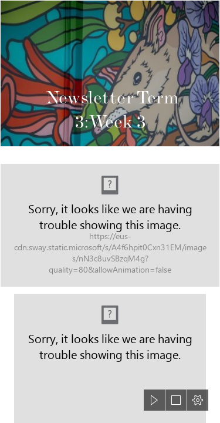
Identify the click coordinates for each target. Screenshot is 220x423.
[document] (110, 211)
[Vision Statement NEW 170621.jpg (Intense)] (110, 225)
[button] (154, 400)
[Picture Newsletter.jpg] (110, 73)
